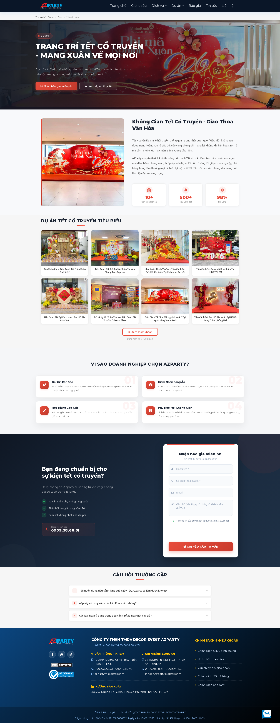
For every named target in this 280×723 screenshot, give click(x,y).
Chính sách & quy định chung (217, 650)
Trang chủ (118, 6)
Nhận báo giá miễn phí (56, 86)
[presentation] (201, 532)
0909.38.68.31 (65, 530)
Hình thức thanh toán (212, 659)
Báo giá (195, 6)
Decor (61, 17)
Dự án (177, 6)
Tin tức (211, 6)
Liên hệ (228, 6)
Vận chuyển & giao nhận (214, 668)
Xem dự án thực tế (98, 86)
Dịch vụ (159, 6)
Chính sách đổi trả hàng (213, 676)
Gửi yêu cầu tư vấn (200, 546)
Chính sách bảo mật (211, 685)
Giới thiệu (139, 6)
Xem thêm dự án (140, 331)
